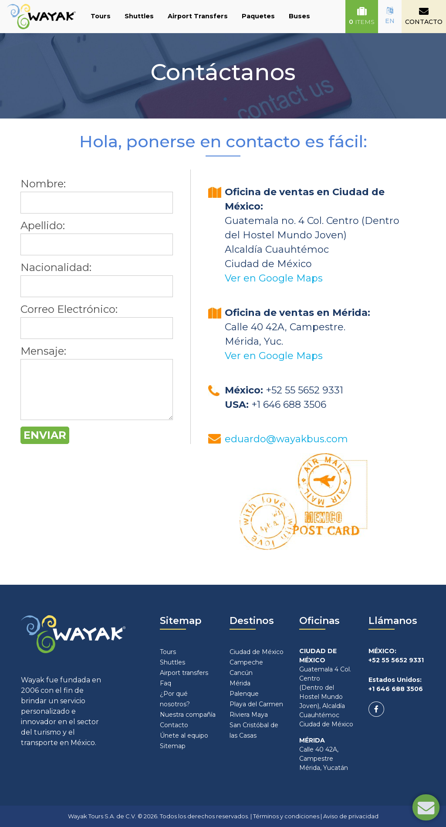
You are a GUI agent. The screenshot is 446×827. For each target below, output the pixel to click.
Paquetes (258, 16)
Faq (165, 683)
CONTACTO (424, 16)
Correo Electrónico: (69, 309)
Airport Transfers (198, 16)
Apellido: (42, 225)
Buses (299, 16)
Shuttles (139, 16)
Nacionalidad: (55, 267)
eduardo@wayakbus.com (286, 439)
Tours (101, 16)
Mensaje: (43, 351)
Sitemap (173, 746)
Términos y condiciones (286, 816)
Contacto (174, 725)
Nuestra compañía (188, 715)
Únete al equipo (184, 735)
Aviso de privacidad (350, 816)
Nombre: (43, 183)
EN (390, 16)
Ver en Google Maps (274, 278)
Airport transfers (184, 673)
